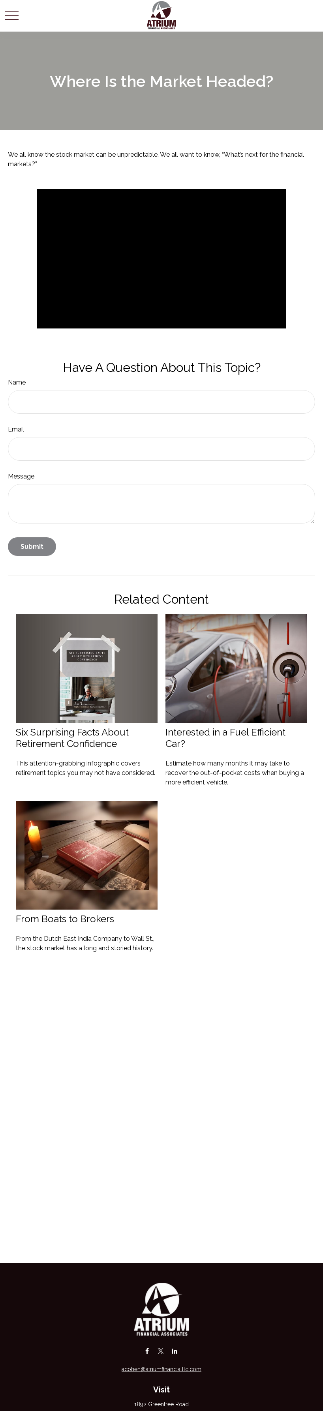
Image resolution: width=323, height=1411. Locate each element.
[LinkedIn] (174, 1350)
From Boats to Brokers (65, 919)
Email (16, 429)
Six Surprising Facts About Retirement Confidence (72, 737)
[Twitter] (161, 1350)
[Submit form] (32, 546)
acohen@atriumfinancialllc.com (161, 1369)
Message (21, 476)
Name (17, 382)
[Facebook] (147, 1350)
